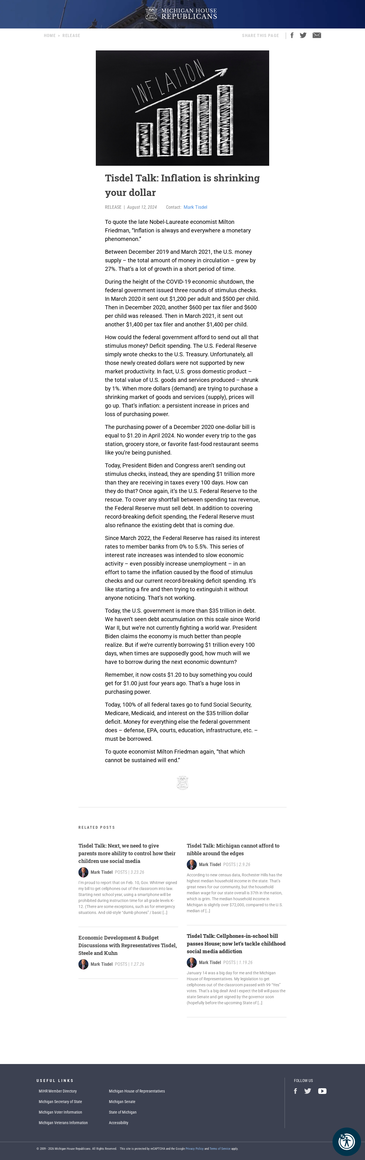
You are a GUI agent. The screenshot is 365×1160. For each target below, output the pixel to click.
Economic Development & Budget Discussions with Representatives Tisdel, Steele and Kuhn (127, 945)
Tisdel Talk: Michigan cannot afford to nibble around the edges (233, 849)
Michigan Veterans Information (63, 1122)
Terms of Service (220, 1149)
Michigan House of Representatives (137, 1091)
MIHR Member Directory (58, 1091)
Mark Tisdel (195, 207)
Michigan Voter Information (60, 1112)
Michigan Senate (122, 1101)
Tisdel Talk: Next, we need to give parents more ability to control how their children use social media (127, 853)
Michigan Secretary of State (60, 1101)
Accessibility (118, 1122)
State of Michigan (123, 1112)
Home (50, 35)
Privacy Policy (195, 1149)
